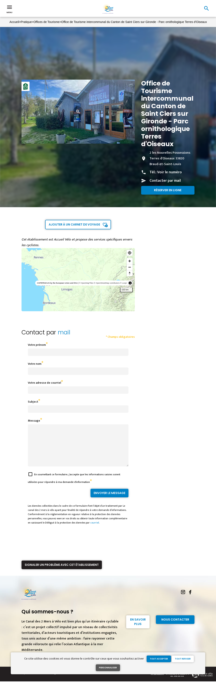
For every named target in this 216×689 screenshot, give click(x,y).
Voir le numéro (169, 172)
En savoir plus (138, 629)
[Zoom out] (130, 267)
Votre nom (34, 363)
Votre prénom (37, 344)
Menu (9, 9)
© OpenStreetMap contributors (107, 283)
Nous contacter (175, 627)
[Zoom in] (130, 261)
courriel (94, 530)
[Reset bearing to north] (130, 273)
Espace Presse (30, 680)
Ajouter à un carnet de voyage (74, 224)
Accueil (14, 22)
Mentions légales (50, 680)
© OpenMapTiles (86, 283)
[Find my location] (130, 253)
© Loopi (123, 283)
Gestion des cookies (75, 680)
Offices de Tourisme (46, 22)
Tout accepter (159, 658)
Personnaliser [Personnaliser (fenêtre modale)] (108, 667)
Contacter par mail (165, 181)
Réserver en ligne (167, 190)
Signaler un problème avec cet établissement (62, 572)
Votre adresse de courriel (44, 382)
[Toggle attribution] (130, 283)
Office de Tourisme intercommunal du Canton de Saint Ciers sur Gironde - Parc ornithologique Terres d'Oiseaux (134, 22)
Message (34, 420)
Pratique (26, 22)
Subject (33, 401)
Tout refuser (183, 658)
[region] (78, 279)
